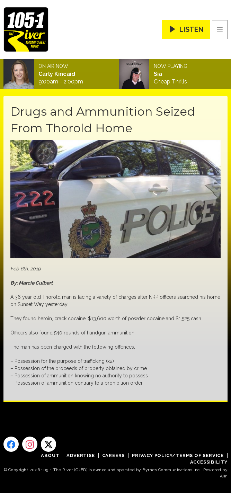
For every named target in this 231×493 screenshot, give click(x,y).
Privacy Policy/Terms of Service (178, 455)
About (50, 455)
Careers (113, 455)
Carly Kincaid (56, 74)
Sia (158, 74)
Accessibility (209, 462)
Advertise (80, 455)
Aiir (223, 476)
